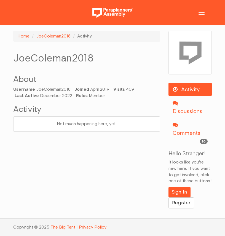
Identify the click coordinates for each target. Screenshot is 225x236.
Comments (190, 133)
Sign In (179, 192)
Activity (186, 89)
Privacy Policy (92, 227)
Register (181, 203)
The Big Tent (62, 227)
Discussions (187, 107)
